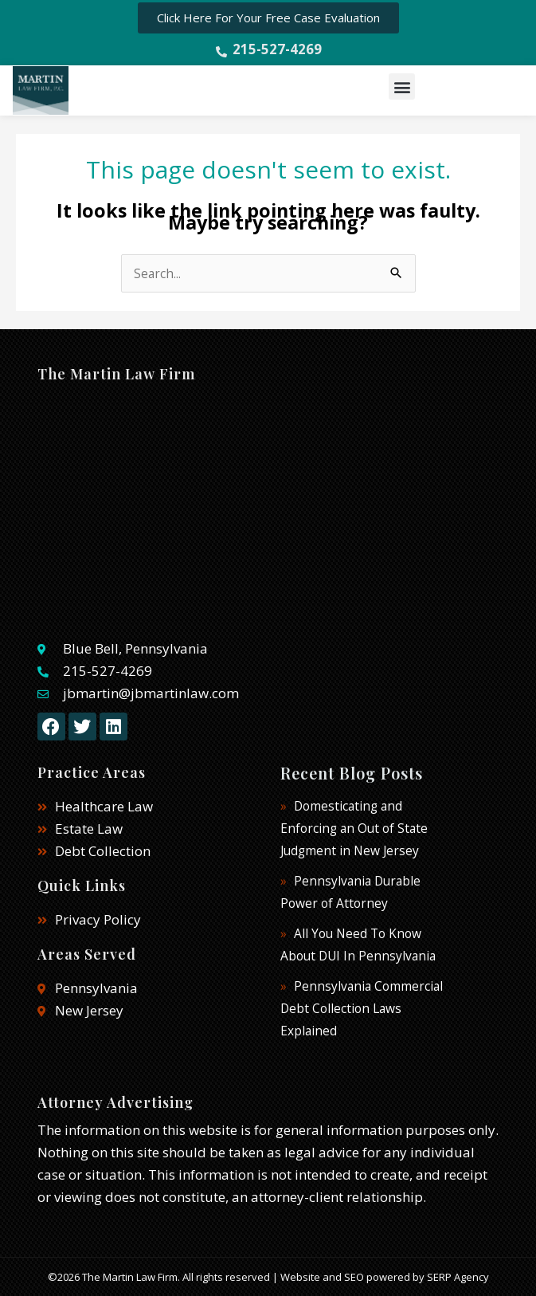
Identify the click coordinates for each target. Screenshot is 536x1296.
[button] (402, 86)
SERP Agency (458, 1277)
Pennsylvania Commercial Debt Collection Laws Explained (361, 1008)
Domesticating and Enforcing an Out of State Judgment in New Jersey (354, 828)
